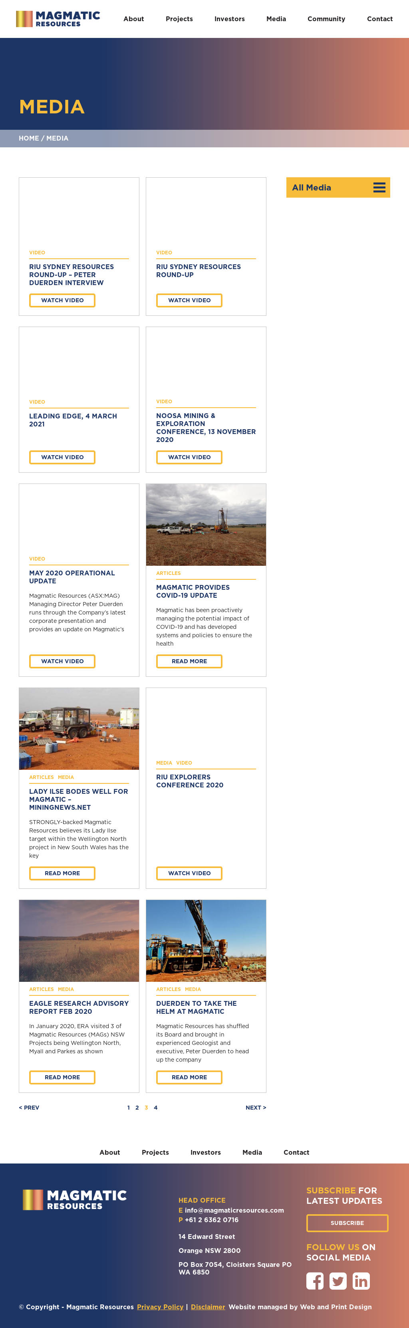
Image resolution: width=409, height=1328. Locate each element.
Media (276, 19)
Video (37, 253)
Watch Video (62, 300)
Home (29, 138)
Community (326, 19)
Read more (189, 661)
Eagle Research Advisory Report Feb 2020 (79, 1007)
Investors (229, 19)
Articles (168, 573)
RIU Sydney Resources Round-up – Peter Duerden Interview (71, 275)
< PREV (29, 1107)
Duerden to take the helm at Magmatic (196, 1007)
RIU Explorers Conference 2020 (190, 781)
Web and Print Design (336, 1307)
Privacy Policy (160, 1307)
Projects (179, 19)
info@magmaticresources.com (234, 1210)
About (133, 19)
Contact (380, 19)
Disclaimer (208, 1307)
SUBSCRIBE (347, 1223)
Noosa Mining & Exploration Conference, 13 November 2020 (206, 428)
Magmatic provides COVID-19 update (193, 591)
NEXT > (256, 1107)
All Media (338, 187)
